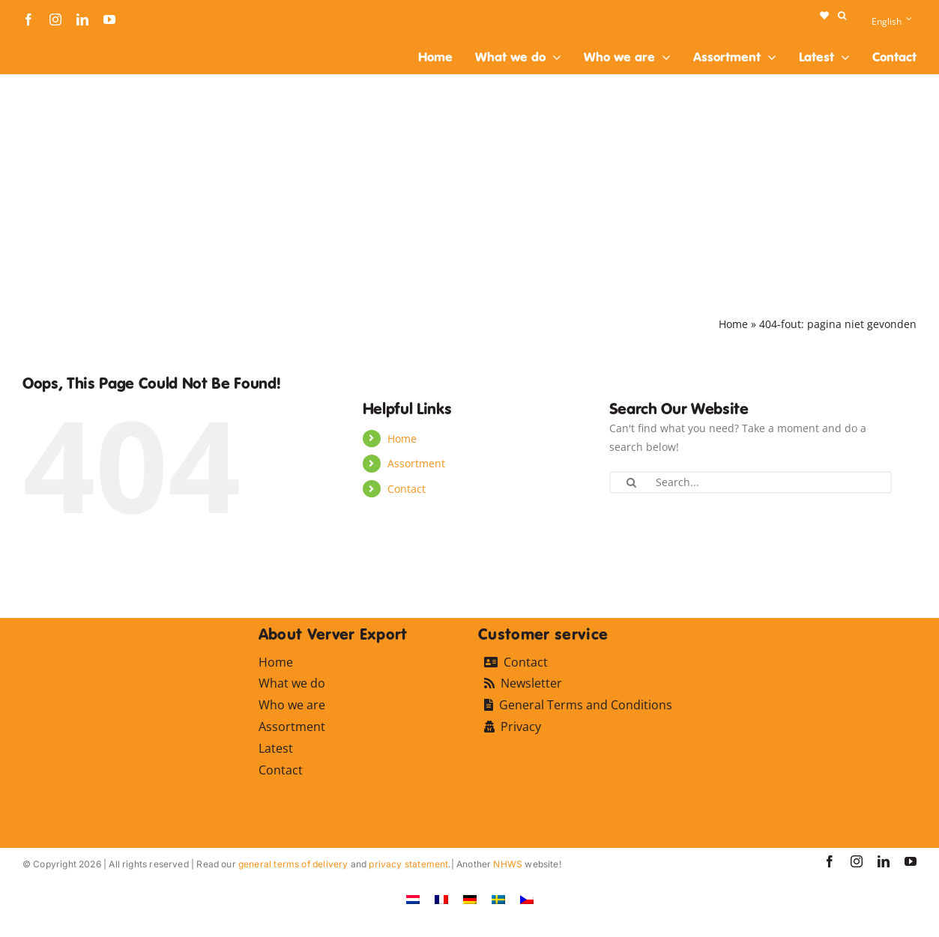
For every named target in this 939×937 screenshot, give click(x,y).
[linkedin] (82, 19)
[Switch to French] (441, 898)
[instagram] (55, 19)
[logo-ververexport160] (52, 44)
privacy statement (408, 864)
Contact (406, 489)
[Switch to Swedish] (498, 898)
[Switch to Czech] (527, 898)
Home (733, 324)
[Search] (631, 482)
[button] (842, 15)
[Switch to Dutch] (413, 898)
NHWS (507, 864)
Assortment (416, 463)
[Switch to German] (470, 898)
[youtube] (109, 19)
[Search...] (751, 482)
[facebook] (28, 19)
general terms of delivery (293, 864)
